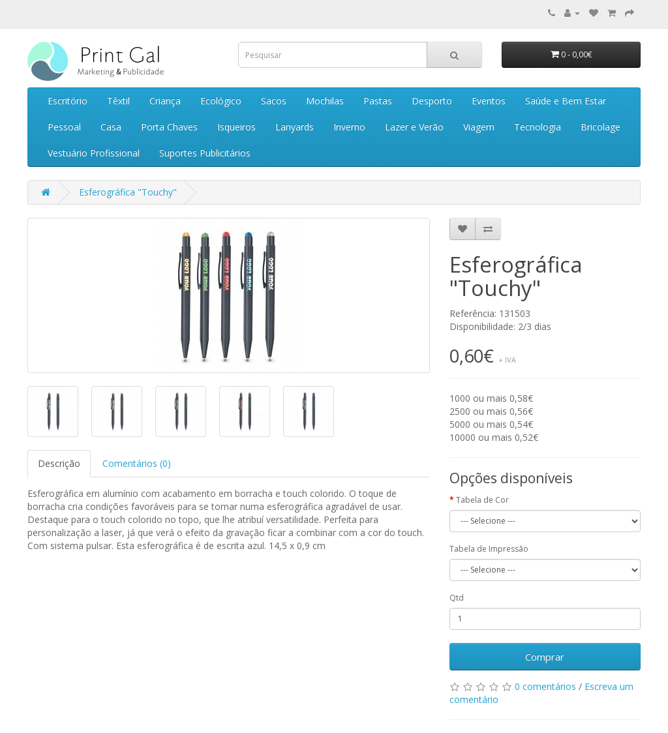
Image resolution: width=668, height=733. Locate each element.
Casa (110, 127)
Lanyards (294, 127)
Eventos (489, 101)
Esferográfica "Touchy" (128, 192)
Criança (165, 101)
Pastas (377, 101)
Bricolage (600, 127)
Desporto (432, 101)
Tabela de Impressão (488, 548)
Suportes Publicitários (204, 153)
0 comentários (545, 686)
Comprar (544, 656)
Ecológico (220, 101)
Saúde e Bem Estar (565, 101)
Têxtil (118, 101)
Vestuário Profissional (94, 153)
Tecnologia (537, 127)
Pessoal (64, 127)
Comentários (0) (136, 463)
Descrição (59, 463)
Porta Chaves (169, 127)
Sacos (273, 101)
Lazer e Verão (414, 127)
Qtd (456, 597)
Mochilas (325, 101)
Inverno (349, 127)
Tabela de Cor (482, 499)
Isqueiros (236, 127)
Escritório (67, 101)
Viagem (478, 127)
